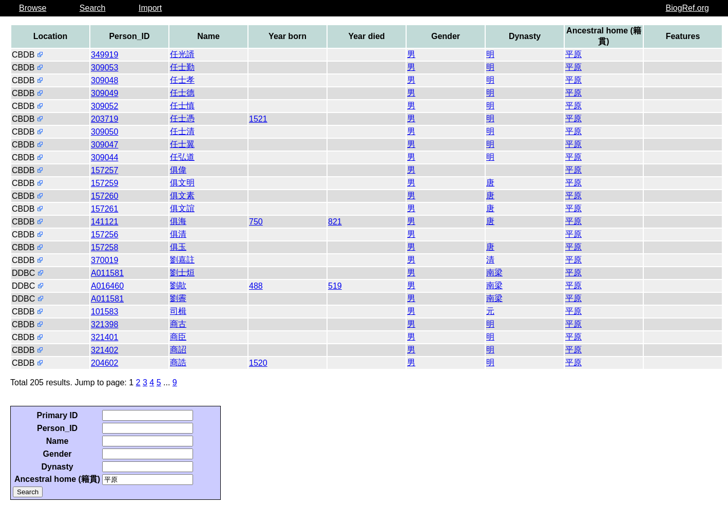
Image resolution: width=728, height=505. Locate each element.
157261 (104, 208)
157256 (104, 234)
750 (256, 221)
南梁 (494, 272)
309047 (104, 144)
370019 (104, 260)
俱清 (178, 234)
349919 (104, 54)
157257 (104, 170)
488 (256, 286)
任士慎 (182, 105)
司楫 (178, 311)
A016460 (107, 286)
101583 (104, 311)
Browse (32, 8)
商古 (178, 324)
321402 (104, 350)
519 (335, 286)
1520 (258, 363)
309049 (104, 93)
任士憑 (182, 118)
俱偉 (178, 169)
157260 (104, 196)
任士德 (182, 92)
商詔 (178, 349)
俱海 (178, 221)
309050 (104, 131)
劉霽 (178, 298)
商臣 (178, 336)
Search (93, 8)
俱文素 (182, 195)
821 (335, 221)
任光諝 (182, 54)
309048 (104, 80)
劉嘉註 (182, 259)
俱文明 (182, 182)
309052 (104, 106)
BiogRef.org (688, 8)
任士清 (182, 131)
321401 (104, 337)
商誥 (178, 362)
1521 (258, 119)
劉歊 (178, 285)
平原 (573, 54)
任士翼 (182, 144)
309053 (104, 67)
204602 (104, 363)
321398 (104, 324)
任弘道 (182, 157)
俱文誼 (182, 208)
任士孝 (182, 80)
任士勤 (182, 67)
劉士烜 (182, 272)
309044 (104, 157)
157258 (104, 247)
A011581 (107, 273)
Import (150, 8)
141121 (104, 221)
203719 (104, 119)
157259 (104, 183)
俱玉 (178, 246)
